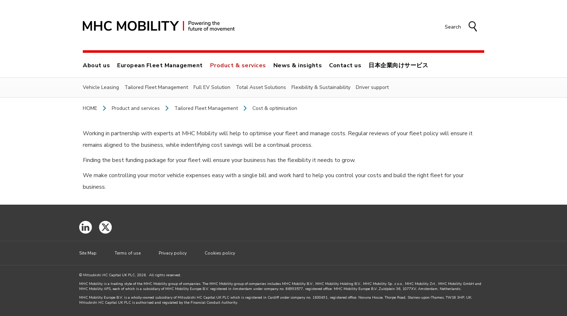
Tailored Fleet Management (156, 87)
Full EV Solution (211, 87)
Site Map (88, 253)
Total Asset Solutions (261, 87)
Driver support (372, 87)
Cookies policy (220, 253)
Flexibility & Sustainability (320, 87)
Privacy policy (173, 253)
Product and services (136, 108)
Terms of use (128, 253)
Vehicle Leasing (101, 87)
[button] (461, 27)
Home (90, 108)
